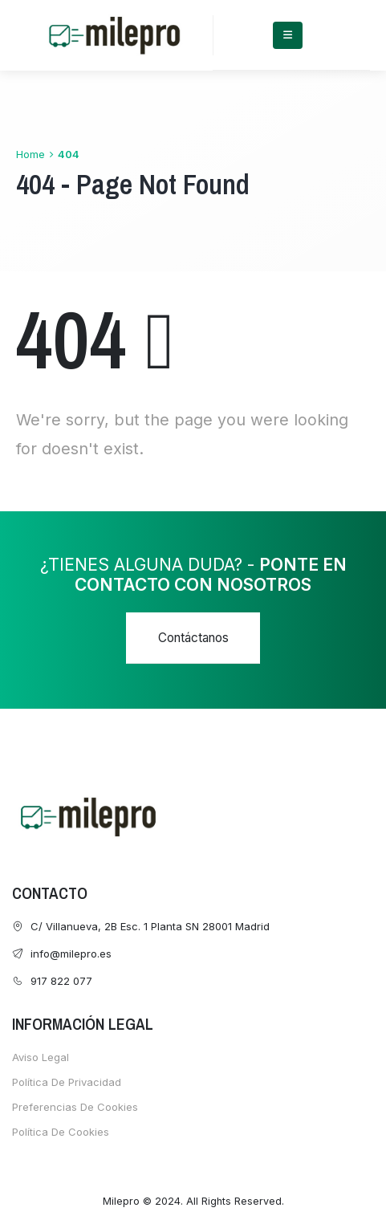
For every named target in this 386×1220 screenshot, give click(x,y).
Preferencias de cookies (75, 1106)
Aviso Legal (40, 1057)
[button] (193, 638)
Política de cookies (60, 1131)
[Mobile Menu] (288, 35)
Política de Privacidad (66, 1082)
